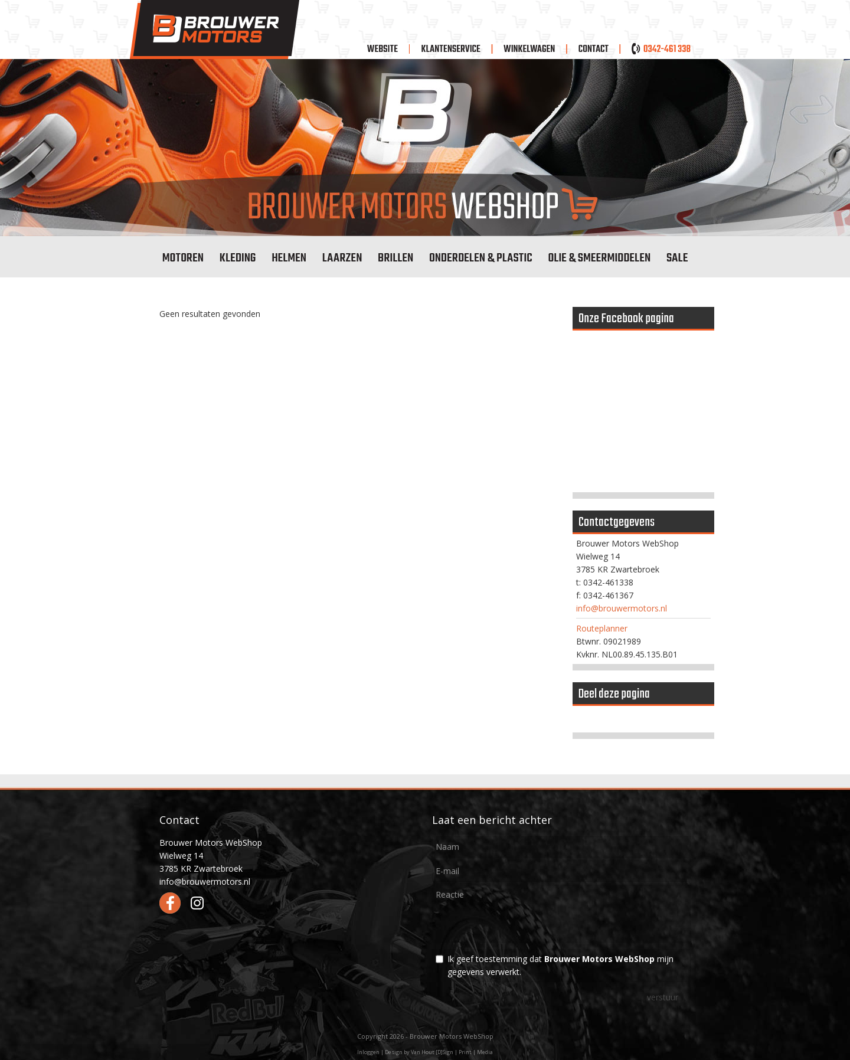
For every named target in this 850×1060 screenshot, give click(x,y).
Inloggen (368, 1052)
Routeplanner (601, 628)
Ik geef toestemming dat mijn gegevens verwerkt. (560, 965)
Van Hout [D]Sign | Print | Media (452, 1052)
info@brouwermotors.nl (621, 608)
